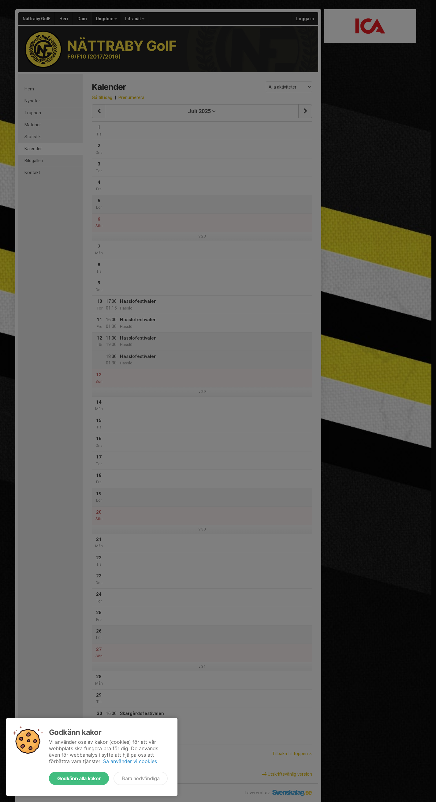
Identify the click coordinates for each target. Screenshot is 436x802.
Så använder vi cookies (130, 761)
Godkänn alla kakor (79, 778)
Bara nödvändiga (140, 778)
